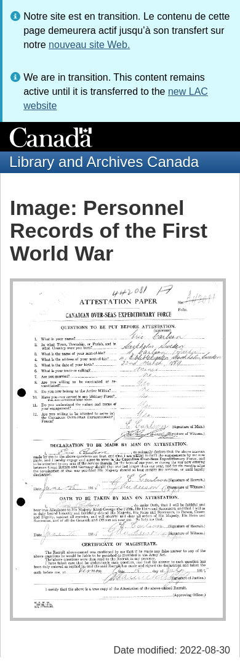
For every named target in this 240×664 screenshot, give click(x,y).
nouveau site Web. (89, 44)
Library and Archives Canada (104, 161)
